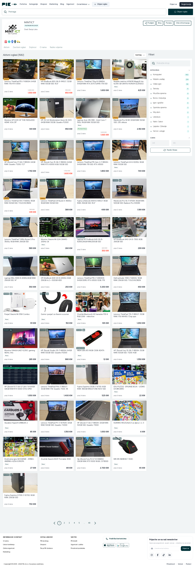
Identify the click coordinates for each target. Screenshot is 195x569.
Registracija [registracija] (186, 4)
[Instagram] (151, 555)
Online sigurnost (8, 548)
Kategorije (33, 4)
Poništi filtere (170, 150)
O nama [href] (43, 47)
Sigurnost (70, 4)
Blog (62, 4)
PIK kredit (74, 541)
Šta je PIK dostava (46, 548)
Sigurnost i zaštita (77, 544)
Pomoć (188, 564)
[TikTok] (163, 555)
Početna (23, 4)
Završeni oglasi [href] (19, 47)
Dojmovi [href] (32, 47)
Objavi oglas (100, 4)
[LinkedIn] (169, 555)
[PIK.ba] (9, 4)
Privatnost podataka (78, 548)
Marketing (53, 4)
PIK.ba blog (44, 541)
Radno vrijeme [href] (56, 47)
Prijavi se (186, 548)
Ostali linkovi (83, 4)
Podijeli (149, 23)
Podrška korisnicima (116, 539)
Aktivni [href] (6, 47)
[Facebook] (157, 555)
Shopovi (43, 4)
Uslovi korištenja (8, 544)
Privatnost (171, 564)
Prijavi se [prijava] (173, 4)
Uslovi (180, 564)
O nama (6, 541)
